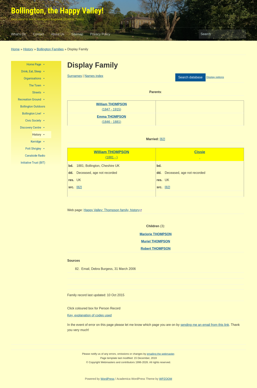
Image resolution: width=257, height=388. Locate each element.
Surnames (74, 76)
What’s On (18, 34)
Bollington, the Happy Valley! (57, 10)
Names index (94, 76)
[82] (162, 139)
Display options (215, 77)
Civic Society (35, 120)
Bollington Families (50, 49)
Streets (38, 92)
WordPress (107, 378)
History (28, 49)
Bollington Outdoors (32, 106)
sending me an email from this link (205, 324)
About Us (57, 34)
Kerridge (38, 141)
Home (15, 49)
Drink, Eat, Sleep (33, 71)
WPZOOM (165, 378)
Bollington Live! (33, 113)
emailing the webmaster (160, 353)
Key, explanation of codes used (89, 315)
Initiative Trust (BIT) (33, 162)
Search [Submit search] (241, 34)
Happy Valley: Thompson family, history (112, 210)
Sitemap (77, 34)
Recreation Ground (31, 99)
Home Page (36, 64)
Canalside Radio (35, 155)
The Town (37, 85)
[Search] (218, 34)
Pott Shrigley (35, 148)
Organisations (34, 78)
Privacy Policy (100, 34)
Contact (38, 34)
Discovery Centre (32, 127)
